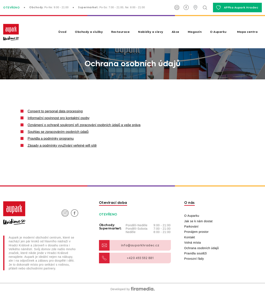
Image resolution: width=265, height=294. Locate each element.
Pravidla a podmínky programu (51, 138)
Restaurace (120, 32)
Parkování (191, 226)
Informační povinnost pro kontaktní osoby (59, 118)
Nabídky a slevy (150, 32)
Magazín (195, 32)
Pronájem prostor (196, 231)
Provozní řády (194, 258)
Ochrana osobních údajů (201, 248)
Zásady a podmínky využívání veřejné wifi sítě (62, 145)
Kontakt (189, 237)
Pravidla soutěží (195, 253)
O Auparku (218, 32)
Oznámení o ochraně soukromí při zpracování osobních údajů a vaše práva (84, 125)
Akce (175, 32)
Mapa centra (247, 32)
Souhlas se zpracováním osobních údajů (58, 132)
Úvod (62, 32)
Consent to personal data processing (55, 111)
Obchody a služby (89, 32)
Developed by (132, 289)
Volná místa (192, 242)
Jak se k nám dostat (198, 221)
